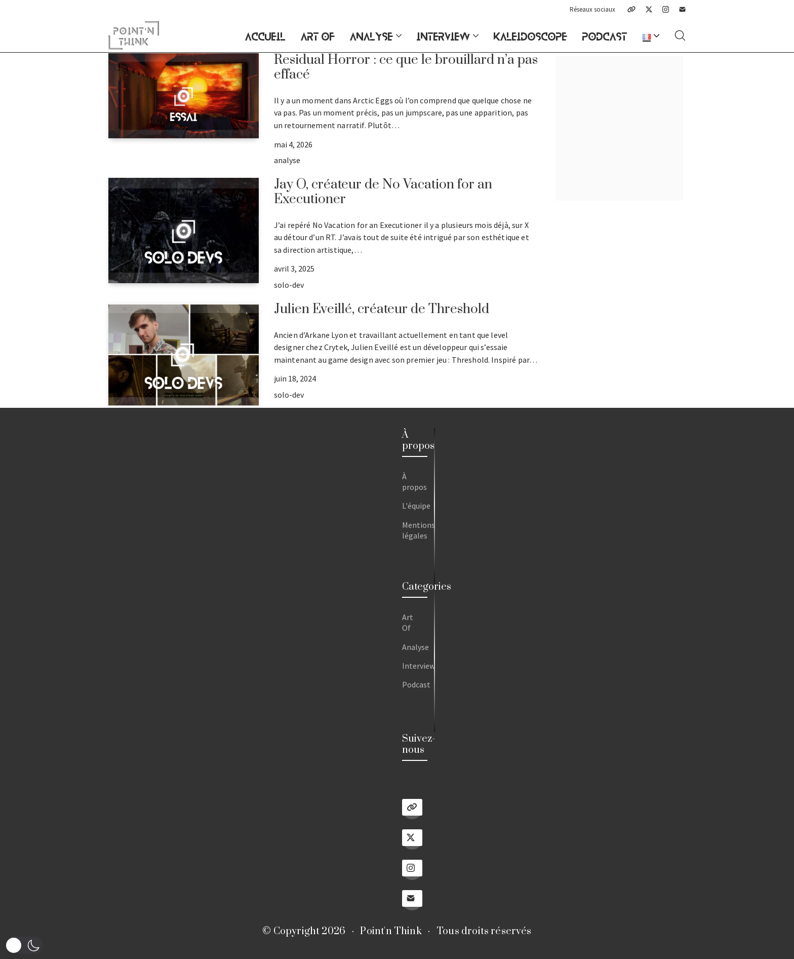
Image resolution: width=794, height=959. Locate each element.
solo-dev (289, 285)
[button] (24, 945)
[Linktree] (631, 9)
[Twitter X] (649, 9)
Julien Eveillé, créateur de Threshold (381, 309)
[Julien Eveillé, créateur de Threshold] (183, 355)
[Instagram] (665, 9)
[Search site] (680, 35)
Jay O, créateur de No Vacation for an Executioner (383, 192)
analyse (287, 160)
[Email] (682, 9)
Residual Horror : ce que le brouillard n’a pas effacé (406, 67)
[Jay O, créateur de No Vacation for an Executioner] (183, 230)
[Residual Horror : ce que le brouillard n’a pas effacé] (183, 95)
